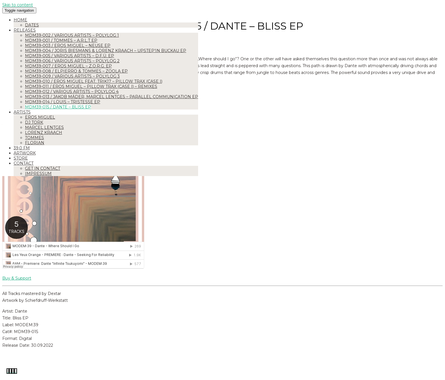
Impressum (38, 173)
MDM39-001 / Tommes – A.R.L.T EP (61, 40)
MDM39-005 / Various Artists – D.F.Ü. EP (69, 55)
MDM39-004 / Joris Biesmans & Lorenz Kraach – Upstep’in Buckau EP (105, 50)
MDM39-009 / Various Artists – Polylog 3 (72, 76)
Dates (32, 25)
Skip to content (17, 4)
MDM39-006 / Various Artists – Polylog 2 (72, 60)
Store (21, 158)
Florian (34, 142)
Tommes (34, 137)
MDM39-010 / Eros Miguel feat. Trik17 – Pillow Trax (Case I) (93, 81)
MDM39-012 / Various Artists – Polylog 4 (72, 91)
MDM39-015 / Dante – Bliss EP (58, 107)
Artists (22, 112)
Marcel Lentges (44, 127)
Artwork (25, 153)
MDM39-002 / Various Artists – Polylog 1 (72, 35)
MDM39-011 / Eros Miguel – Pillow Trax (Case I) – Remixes (91, 86)
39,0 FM (22, 147)
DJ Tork (34, 122)
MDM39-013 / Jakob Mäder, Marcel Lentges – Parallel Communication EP (111, 96)
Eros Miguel (40, 117)
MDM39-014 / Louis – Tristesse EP (62, 101)
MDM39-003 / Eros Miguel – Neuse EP (67, 45)
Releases (25, 30)
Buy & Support (16, 278)
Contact (23, 163)
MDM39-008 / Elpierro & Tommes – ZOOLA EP (76, 71)
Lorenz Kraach (43, 132)
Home (20, 19)
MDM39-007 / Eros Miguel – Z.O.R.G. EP (68, 66)
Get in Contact (42, 168)
